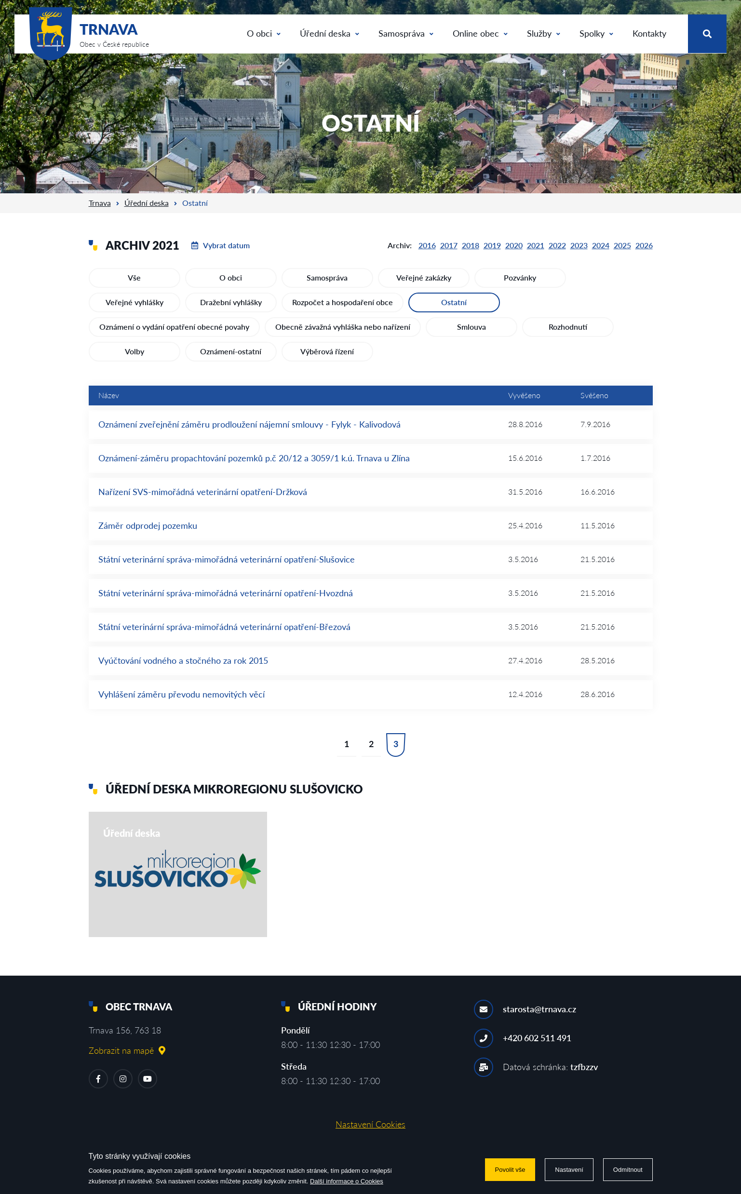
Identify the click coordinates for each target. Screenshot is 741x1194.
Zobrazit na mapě (127, 1050)
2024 (600, 245)
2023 (579, 245)
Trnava (100, 202)
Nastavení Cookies (370, 1124)
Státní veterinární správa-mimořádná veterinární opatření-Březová (224, 626)
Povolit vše (510, 1169)
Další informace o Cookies (346, 1181)
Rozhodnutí (568, 326)
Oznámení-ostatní (230, 351)
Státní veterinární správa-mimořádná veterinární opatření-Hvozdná (225, 593)
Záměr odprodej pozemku (147, 525)
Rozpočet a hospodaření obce (342, 302)
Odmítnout (628, 1169)
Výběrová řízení (327, 351)
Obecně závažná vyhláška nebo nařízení (342, 326)
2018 (470, 245)
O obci (264, 33)
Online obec (480, 33)
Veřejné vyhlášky (134, 302)
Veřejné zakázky (423, 277)
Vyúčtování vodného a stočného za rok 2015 (183, 660)
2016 (427, 245)
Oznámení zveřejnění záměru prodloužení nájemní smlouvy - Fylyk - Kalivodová (249, 424)
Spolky (596, 33)
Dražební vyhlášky (231, 302)
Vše (134, 277)
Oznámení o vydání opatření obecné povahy (174, 326)
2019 (492, 245)
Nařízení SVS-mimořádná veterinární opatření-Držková (202, 491)
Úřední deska (329, 33)
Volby (134, 351)
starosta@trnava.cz (539, 1009)
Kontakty (649, 33)
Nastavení (569, 1169)
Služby (543, 33)
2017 (449, 245)
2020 (514, 245)
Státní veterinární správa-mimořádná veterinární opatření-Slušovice (226, 559)
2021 (535, 245)
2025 (622, 245)
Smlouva (471, 326)
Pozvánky (520, 277)
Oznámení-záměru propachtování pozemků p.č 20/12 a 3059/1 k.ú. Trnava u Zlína (254, 458)
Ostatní (454, 302)
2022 (557, 245)
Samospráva (405, 33)
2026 (644, 245)
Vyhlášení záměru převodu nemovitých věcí (181, 694)
